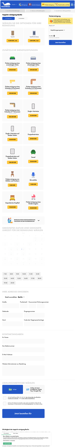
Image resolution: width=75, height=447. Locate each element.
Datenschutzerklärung (6, 440)
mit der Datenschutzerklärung (28, 398)
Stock (4, 320)
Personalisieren (12, 440)
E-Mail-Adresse (7, 354)
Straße (4, 302)
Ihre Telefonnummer (8, 346)
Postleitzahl (23, 302)
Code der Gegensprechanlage (34, 320)
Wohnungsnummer (40, 302)
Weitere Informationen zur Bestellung (14, 364)
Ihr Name (5, 337)
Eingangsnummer (29, 311)
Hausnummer (32, 302)
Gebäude (5, 311)
